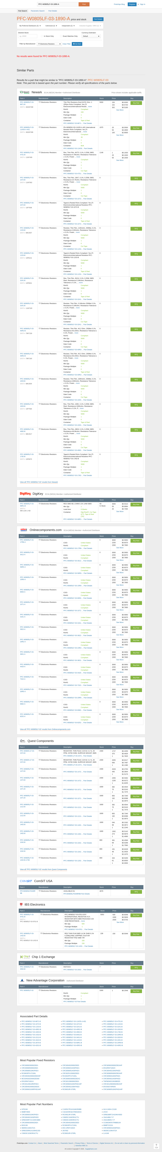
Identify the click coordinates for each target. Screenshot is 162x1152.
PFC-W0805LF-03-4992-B (72, 1032)
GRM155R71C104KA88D (31, 1120)
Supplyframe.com (91, 1149)
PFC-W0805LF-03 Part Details (75, 1001)
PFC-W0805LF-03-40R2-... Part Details (77, 350)
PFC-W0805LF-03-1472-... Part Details (77, 772)
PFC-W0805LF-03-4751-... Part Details (77, 174)
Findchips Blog (119, 4)
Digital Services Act (106, 1143)
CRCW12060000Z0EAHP (112, 1084)
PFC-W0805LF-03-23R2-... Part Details (77, 648)
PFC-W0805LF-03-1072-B (31, 1024)
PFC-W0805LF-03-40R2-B (31, 1029)
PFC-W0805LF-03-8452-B (72, 1035)
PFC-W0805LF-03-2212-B (31, 1037)
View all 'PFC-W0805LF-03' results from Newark (39, 482)
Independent (69, 26)
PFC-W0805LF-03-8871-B (31, 1021)
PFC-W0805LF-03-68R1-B (72, 1043)
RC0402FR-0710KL (69, 1076)
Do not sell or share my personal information (130, 1143)
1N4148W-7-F (108, 1117)
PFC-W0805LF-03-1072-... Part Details (77, 199)
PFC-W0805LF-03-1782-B (113, 1032)
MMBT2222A (108, 1125)
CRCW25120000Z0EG (70, 1073)
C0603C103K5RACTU (30, 1133)
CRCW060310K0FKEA (111, 1076)
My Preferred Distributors (30, 26)
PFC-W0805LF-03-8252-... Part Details (77, 723)
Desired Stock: (27, 35)
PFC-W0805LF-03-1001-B (113, 1040)
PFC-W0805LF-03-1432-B (31, 1035)
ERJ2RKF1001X (28, 1081)
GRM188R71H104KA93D (112, 1115)
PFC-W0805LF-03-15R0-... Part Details (77, 586)
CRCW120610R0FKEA (30, 1084)
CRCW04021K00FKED (111, 1079)
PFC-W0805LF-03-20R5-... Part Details (77, 698)
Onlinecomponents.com (60, 530)
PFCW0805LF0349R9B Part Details (77, 894)
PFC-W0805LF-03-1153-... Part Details (77, 249)
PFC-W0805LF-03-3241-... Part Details (77, 299)
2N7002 (65, 1131)
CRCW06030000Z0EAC (71, 1079)
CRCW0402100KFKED (70, 1087)
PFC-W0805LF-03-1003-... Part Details (77, 400)
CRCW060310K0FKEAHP (72, 1084)
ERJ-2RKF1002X (68, 1128)
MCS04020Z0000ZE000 (30, 1079)
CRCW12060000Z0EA (70, 1081)
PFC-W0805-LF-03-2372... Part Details (77, 756)
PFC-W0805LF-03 (26, 990)
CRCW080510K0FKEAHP (113, 1089)
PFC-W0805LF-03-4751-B (113, 1021)
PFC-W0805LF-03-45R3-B (72, 1045)
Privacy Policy (80, 1143)
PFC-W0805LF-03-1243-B (72, 1040)
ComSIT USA (37, 881)
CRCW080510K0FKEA (30, 1071)
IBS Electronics (34, 904)
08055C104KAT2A (28, 1128)
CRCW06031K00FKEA (70, 1068)
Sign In (142, 4)
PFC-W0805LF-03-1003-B (113, 1029)
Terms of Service (92, 1143)
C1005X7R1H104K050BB (71, 1109)
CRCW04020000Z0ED (70, 1065)
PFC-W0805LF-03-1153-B (113, 1024)
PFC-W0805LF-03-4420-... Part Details (77, 673)
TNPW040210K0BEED (111, 1081)
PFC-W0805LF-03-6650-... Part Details (77, 598)
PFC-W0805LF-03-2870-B (31, 1043)
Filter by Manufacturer (27, 44)
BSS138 (25, 1125)
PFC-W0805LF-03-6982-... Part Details (77, 710)
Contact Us (32, 1143)
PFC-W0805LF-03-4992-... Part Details (77, 450)
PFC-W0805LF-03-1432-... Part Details (79, 946)
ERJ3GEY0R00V (109, 1087)
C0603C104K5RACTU (70, 1120)
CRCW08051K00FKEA (70, 1071)
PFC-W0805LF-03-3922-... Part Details (77, 635)
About (40, 1143)
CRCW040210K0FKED (111, 1071)
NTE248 (25, 1109)
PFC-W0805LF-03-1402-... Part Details (77, 825)
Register (132, 4)
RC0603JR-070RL (69, 1089)
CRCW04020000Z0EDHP (31, 1076)
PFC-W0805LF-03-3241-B (72, 1027)
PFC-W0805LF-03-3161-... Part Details (77, 623)
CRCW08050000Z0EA (30, 1068)
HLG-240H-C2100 (110, 1109)
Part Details (98, 19)
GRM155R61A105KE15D (31, 1131)
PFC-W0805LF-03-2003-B (113, 1037)
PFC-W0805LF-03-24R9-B (113, 1043)
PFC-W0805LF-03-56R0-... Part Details (77, 573)
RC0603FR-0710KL (29, 1073)
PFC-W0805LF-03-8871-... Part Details (77, 123)
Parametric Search (67, 1143)
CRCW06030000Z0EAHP (112, 1065)
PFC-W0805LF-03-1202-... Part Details (77, 861)
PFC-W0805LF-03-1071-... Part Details (77, 611)
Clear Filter (67, 44)
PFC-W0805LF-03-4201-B (31, 1045)
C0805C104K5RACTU (70, 1117)
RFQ (136, 178)
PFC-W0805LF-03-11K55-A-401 (74, 1021)
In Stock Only (47, 36)
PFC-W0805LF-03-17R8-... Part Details (77, 548)
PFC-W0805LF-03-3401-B (72, 1037)
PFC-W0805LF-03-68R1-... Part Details (78, 519)
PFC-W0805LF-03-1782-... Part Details (77, 475)
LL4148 (106, 1133)
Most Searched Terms (51, 1143)
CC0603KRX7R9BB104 (112, 1123)
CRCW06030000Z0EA (30, 1065)
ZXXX (105, 1112)
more (90, 106)
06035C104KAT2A (110, 1131)
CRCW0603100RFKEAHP (31, 1089)
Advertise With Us (81, 1146)
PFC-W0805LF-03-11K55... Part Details (77, 148)
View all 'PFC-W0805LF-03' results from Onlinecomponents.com (45, 729)
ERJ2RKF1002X (109, 1068)
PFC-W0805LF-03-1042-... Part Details (77, 843)
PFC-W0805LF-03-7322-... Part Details (77, 685)
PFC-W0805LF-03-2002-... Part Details (77, 970)
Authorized (51, 26)
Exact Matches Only (69, 36)
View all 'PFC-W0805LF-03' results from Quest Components (43, 869)
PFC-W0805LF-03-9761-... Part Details (79, 929)
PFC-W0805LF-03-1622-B (31, 1040)
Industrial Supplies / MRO (90, 26)
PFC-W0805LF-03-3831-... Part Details (77, 660)
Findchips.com (25, 4)
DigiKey (50, 493)
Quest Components (38, 741)
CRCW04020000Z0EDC (30, 1087)
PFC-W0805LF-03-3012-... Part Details (77, 561)
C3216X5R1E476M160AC (72, 1112)
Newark (50, 92)
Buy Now (136, 103)
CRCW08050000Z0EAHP (112, 1073)
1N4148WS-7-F (109, 1120)
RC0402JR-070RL (69, 1115)
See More (119, 110)
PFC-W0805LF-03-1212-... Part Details (77, 807)
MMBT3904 (26, 1112)
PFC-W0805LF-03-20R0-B (113, 1035)
